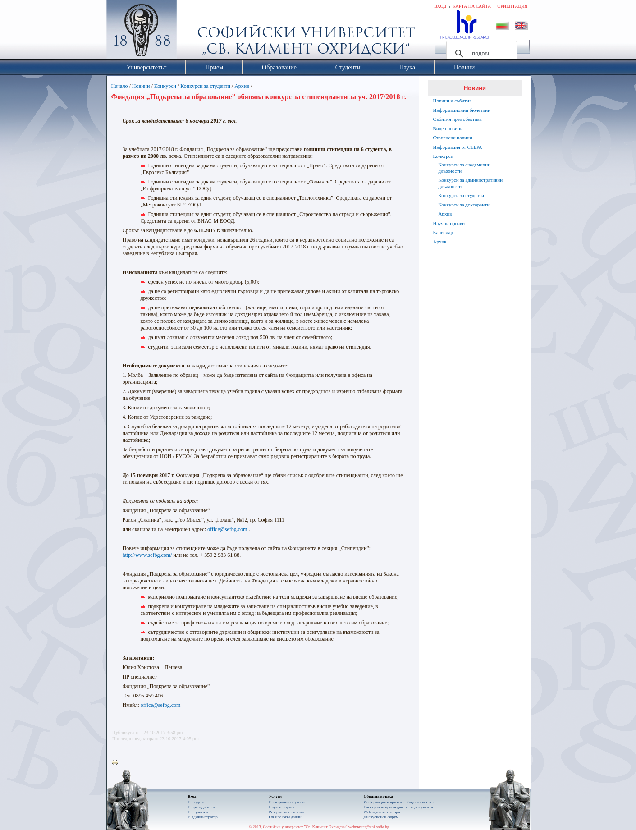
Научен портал (281, 807)
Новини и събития (452, 100)
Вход (440, 6)
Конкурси (165, 86)
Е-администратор (203, 817)
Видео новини (448, 128)
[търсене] (480, 53)
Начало (119, 86)
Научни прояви (449, 223)
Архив (241, 86)
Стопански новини (452, 137)
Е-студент (196, 802)
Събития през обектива (457, 119)
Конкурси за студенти (205, 86)
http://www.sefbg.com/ (147, 555)
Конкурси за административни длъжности (471, 183)
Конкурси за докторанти (464, 204)
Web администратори (382, 812)
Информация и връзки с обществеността (399, 802)
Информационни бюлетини (462, 110)
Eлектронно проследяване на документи (398, 807)
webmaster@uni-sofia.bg (368, 827)
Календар (443, 232)
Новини (141, 86)
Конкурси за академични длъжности (464, 168)
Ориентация (512, 6)
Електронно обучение (288, 802)
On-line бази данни (285, 817)
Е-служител (198, 812)
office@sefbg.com (227, 529)
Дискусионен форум (381, 817)
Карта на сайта (472, 6)
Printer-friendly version (117, 763)
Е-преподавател (201, 807)
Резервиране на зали (286, 812)
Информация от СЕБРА (457, 147)
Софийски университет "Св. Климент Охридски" (192, 31)
